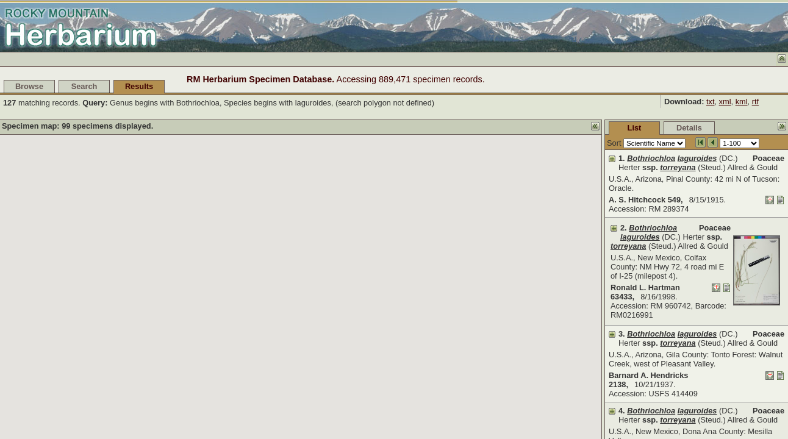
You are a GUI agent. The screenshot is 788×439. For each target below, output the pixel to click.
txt (710, 101)
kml (742, 101)
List (543, 127)
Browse (29, 86)
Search (84, 86)
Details (598, 127)
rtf (755, 101)
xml (725, 101)
